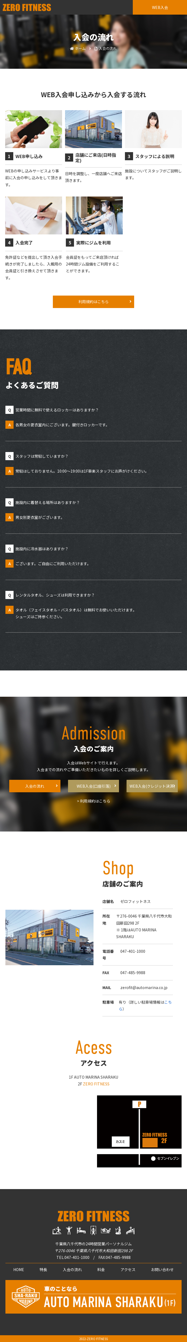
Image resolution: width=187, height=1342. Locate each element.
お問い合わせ (162, 1269)
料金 (101, 1269)
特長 (43, 1269)
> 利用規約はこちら (93, 801)
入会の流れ (34, 786)
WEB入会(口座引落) (94, 786)
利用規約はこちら (93, 301)
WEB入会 (160, 7)
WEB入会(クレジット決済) (152, 786)
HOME (18, 1269)
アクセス (128, 1269)
